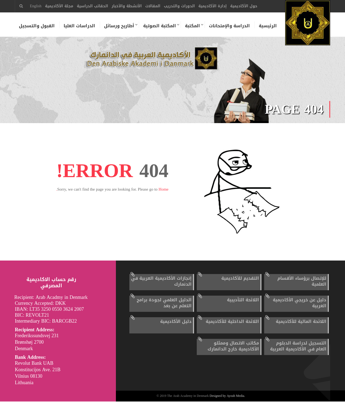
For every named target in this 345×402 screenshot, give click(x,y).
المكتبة (192, 26)
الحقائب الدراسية (92, 6)
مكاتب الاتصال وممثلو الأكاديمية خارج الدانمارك (233, 346)
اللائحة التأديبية (243, 300)
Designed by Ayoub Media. (227, 397)
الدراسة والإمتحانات (229, 26)
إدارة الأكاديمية (212, 6)
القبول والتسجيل (37, 26)
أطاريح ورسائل (119, 26)
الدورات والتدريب (179, 6)
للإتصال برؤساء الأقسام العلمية (301, 282)
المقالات (152, 6)
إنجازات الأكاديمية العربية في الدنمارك (161, 282)
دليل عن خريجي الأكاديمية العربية (299, 303)
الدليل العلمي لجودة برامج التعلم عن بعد (164, 303)
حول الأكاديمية (243, 6)
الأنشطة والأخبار (127, 6)
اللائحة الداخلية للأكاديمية (232, 322)
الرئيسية (268, 26)
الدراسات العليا (79, 26)
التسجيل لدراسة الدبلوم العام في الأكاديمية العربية (298, 346)
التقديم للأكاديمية (240, 279)
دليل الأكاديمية (176, 322)
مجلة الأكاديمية (59, 6)
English (36, 6)
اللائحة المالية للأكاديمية (301, 322)
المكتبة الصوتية (159, 26)
